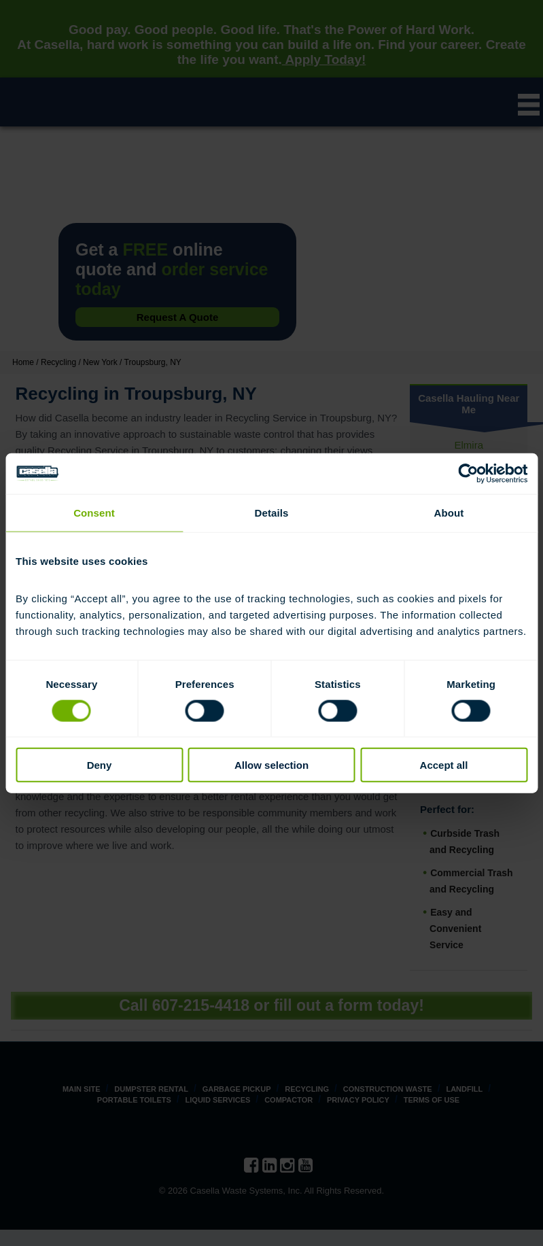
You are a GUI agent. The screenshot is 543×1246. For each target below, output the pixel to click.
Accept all (444, 765)
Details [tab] (272, 512)
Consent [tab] (94, 512)
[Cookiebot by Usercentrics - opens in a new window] (467, 473)
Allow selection (271, 765)
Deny (99, 765)
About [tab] (449, 512)
